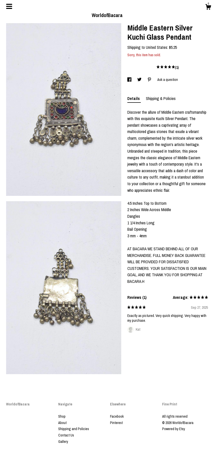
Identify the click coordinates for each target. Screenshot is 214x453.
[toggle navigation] (9, 6)
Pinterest (116, 422)
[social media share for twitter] (139, 79)
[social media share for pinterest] (149, 79)
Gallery (63, 441)
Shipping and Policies (73, 429)
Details (134, 98)
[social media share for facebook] (129, 79)
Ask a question (167, 79)
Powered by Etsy (173, 429)
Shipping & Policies (161, 98)
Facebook (117, 416)
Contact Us (66, 435)
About (62, 422)
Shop (62, 416)
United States (156, 47)
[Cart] (208, 7)
